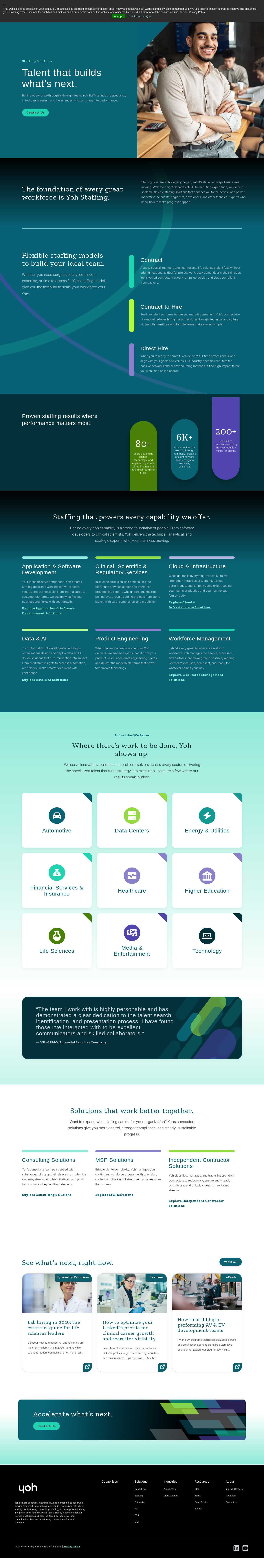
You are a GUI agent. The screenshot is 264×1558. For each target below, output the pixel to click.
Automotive (170, 1489)
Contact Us (35, 112)
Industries (170, 1481)
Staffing (139, 1495)
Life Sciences (171, 1495)
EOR (137, 1515)
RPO (137, 1508)
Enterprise (140, 1502)
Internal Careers (234, 1489)
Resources (202, 1481)
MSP (137, 1521)
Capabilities (110, 1481)
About (230, 1481)
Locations (231, 1495)
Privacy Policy (71, 1546)
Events (198, 1508)
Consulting (140, 1489)
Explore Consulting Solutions (47, 1195)
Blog (197, 1489)
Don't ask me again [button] (140, 16)
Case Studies (201, 1502)
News (198, 1495)
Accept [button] (118, 16)
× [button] (4, 4)
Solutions (141, 1481)
